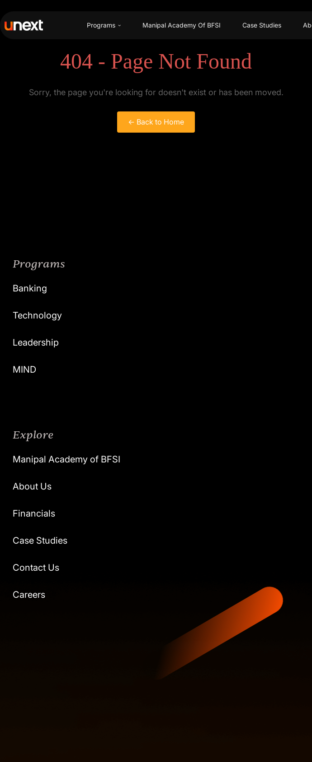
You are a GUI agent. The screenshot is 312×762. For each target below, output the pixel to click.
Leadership (36, 342)
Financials (34, 513)
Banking (30, 288)
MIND (24, 369)
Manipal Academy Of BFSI (181, 25)
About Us (32, 486)
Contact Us (36, 567)
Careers (29, 594)
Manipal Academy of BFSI (66, 459)
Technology (37, 315)
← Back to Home (156, 121)
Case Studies (261, 25)
